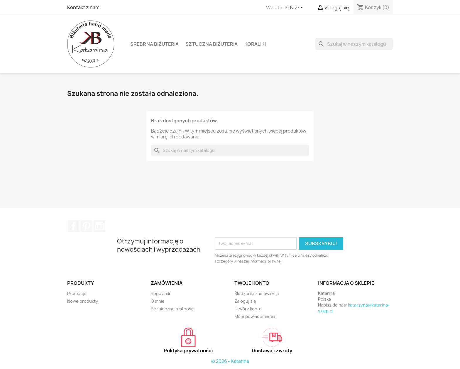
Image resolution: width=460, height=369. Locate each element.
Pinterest (86, 226)
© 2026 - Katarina (230, 361)
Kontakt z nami (84, 7)
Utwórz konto (248, 309)
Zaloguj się (245, 301)
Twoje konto (251, 283)
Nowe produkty (82, 301)
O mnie (158, 301)
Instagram (99, 226)
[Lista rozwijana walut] (295, 7)
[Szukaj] (354, 44)
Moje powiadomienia (254, 316)
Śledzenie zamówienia (256, 293)
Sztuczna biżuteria (211, 44)
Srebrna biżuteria (154, 44)
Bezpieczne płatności (173, 309)
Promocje (77, 293)
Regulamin (161, 293)
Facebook (74, 226)
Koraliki (255, 44)
